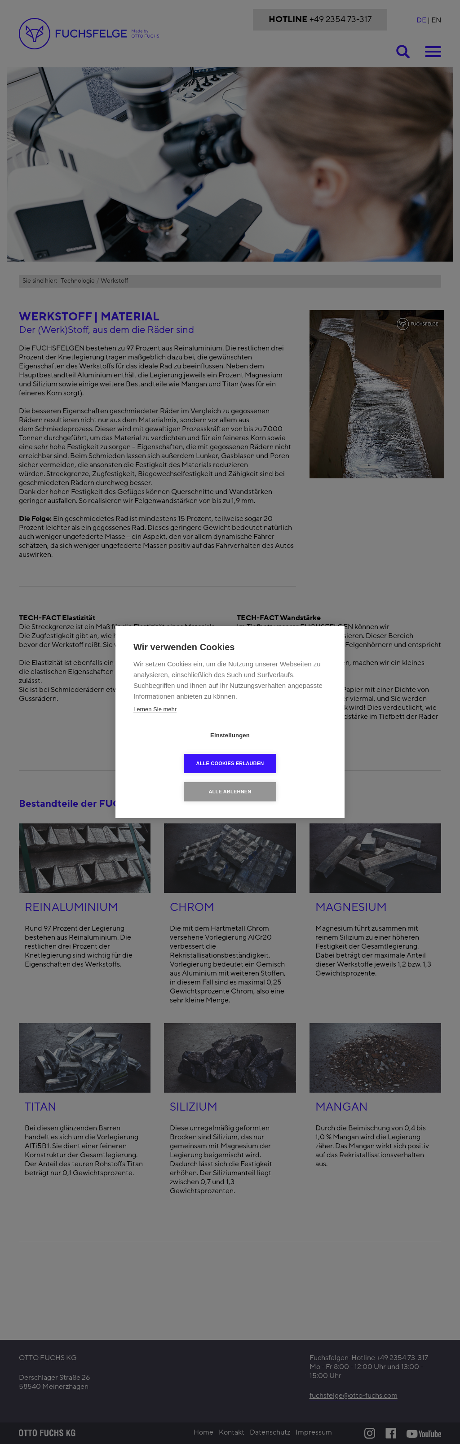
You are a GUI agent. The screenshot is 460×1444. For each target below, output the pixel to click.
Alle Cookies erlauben (282, 749)
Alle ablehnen (229, 777)
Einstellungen (178, 749)
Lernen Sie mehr (155, 723)
